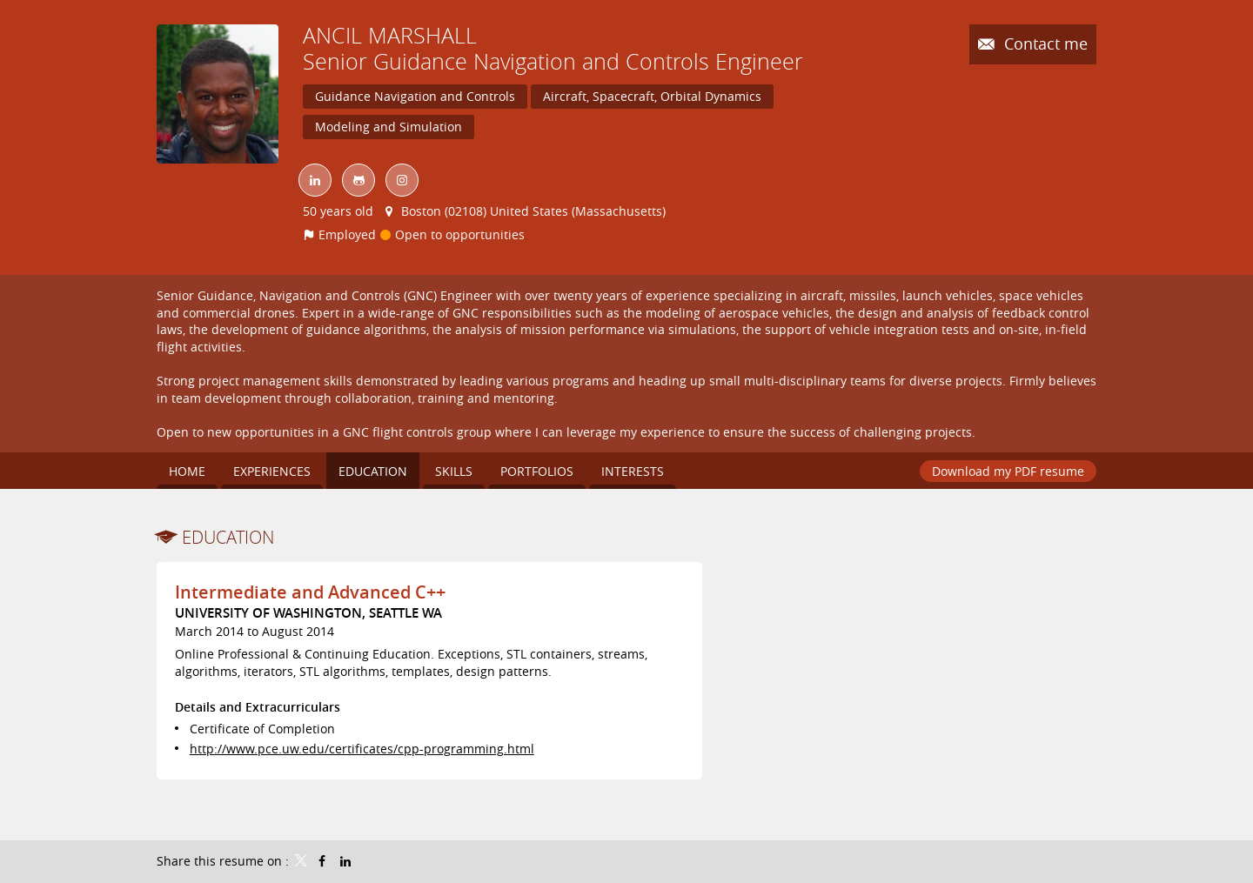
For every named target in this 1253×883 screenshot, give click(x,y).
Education (228, 537)
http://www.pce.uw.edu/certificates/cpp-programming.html (362, 748)
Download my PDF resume (1008, 471)
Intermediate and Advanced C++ (310, 592)
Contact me (1044, 43)
